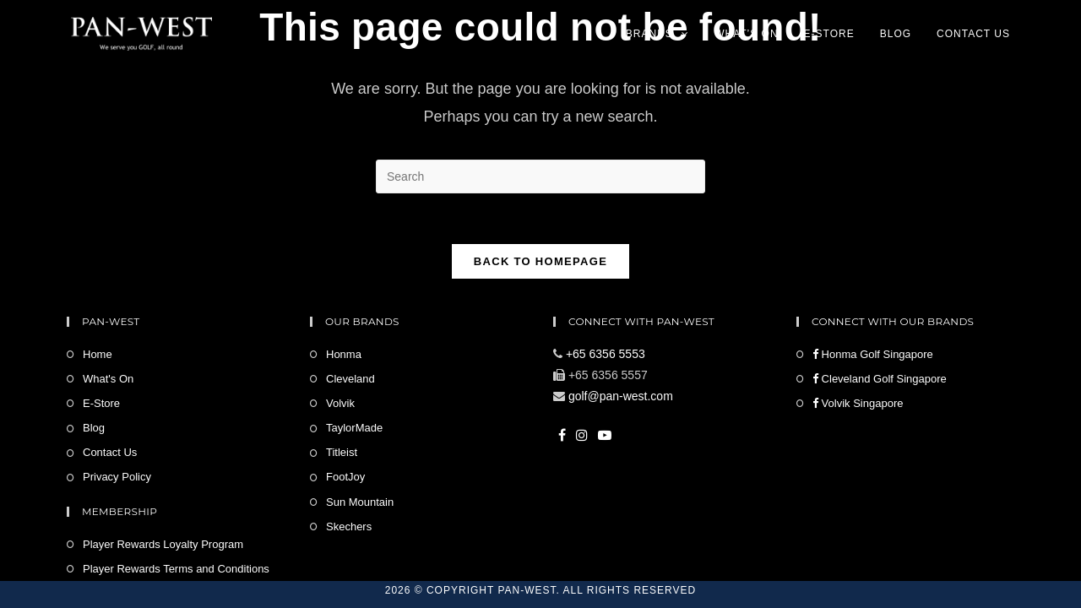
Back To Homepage (540, 261)
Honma (343, 354)
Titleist (341, 452)
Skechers (349, 526)
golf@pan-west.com (620, 396)
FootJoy (345, 476)
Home (97, 354)
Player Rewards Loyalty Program (163, 544)
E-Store (101, 403)
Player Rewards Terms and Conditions (176, 568)
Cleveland (350, 378)
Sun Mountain (360, 502)
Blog (94, 427)
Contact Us (110, 452)
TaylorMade (354, 427)
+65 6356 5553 (605, 354)
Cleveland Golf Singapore (879, 378)
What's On (108, 378)
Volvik (340, 403)
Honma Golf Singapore (872, 354)
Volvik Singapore (857, 403)
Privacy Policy (117, 476)
